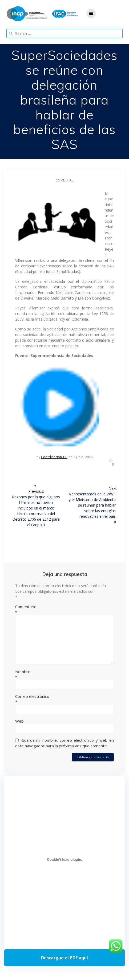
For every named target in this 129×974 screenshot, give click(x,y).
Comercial (64, 180)
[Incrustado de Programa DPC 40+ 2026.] (64, 859)
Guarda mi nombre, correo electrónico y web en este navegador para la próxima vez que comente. (64, 742)
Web (19, 721)
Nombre (64, 674)
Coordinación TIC (54, 457)
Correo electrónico (64, 699)
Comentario (64, 609)
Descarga (64, 957)
